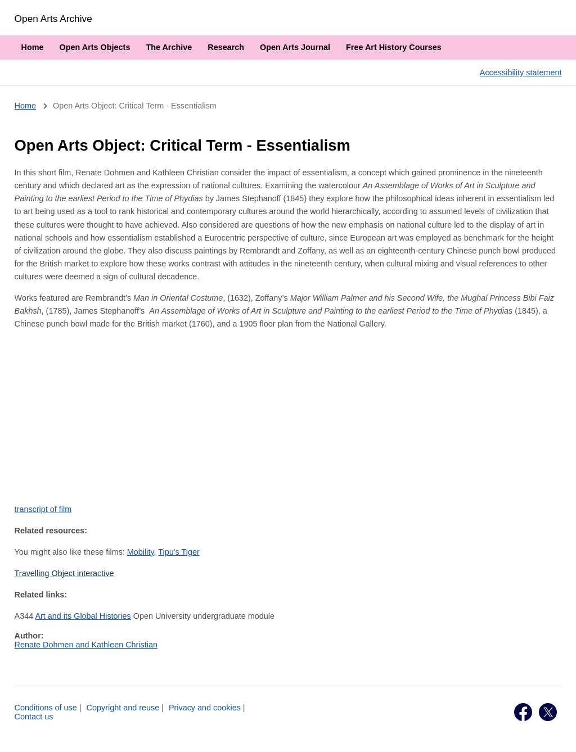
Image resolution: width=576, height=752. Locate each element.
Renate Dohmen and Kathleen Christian (86, 644)
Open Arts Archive (53, 18)
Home (32, 47)
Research (226, 47)
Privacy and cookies (205, 707)
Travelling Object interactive (64, 573)
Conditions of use (46, 707)
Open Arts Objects (95, 47)
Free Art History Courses (394, 47)
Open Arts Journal (295, 47)
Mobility (140, 551)
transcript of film (43, 509)
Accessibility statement (521, 72)
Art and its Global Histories (82, 615)
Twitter (548, 712)
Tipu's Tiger (178, 551)
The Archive (169, 47)
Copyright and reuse (123, 707)
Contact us (34, 716)
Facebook (523, 712)
